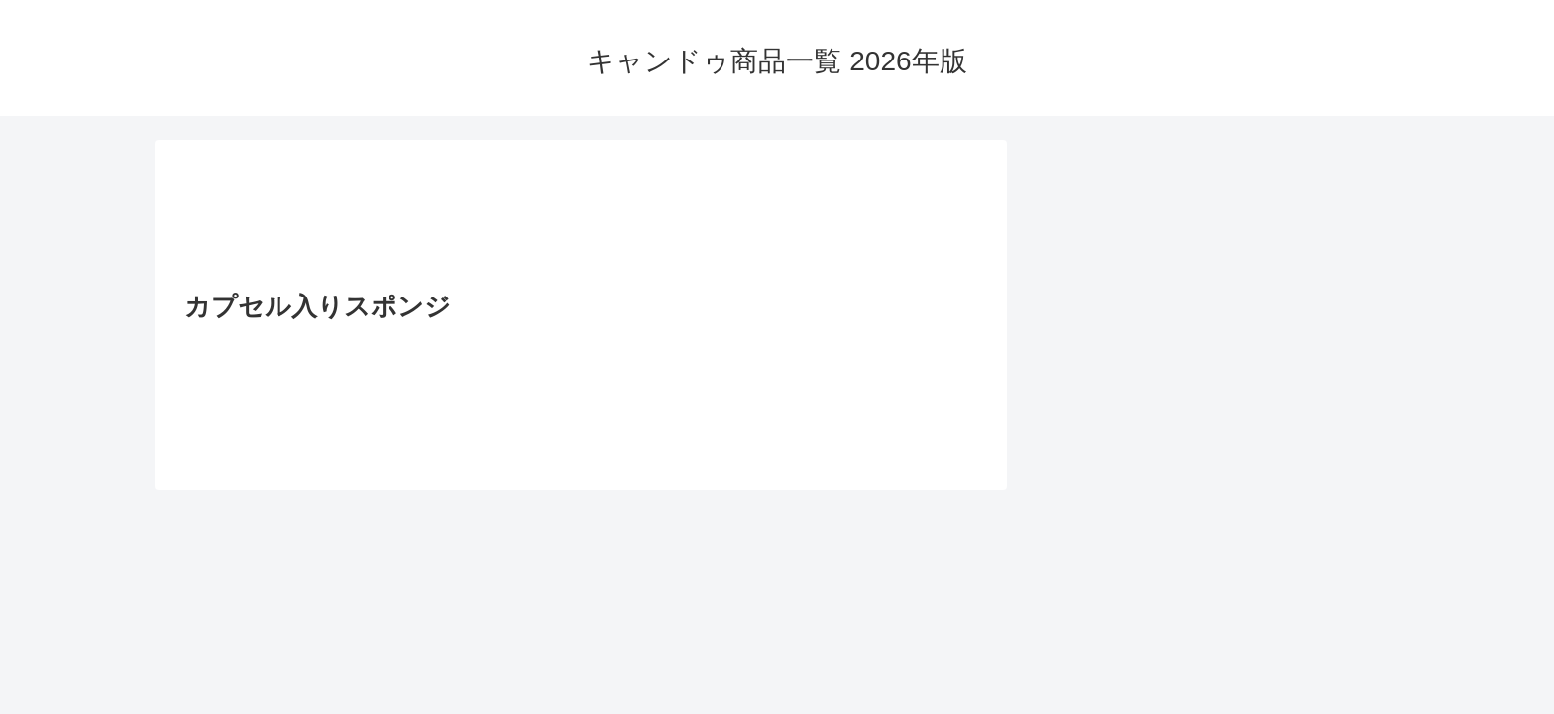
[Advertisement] (580, 221)
